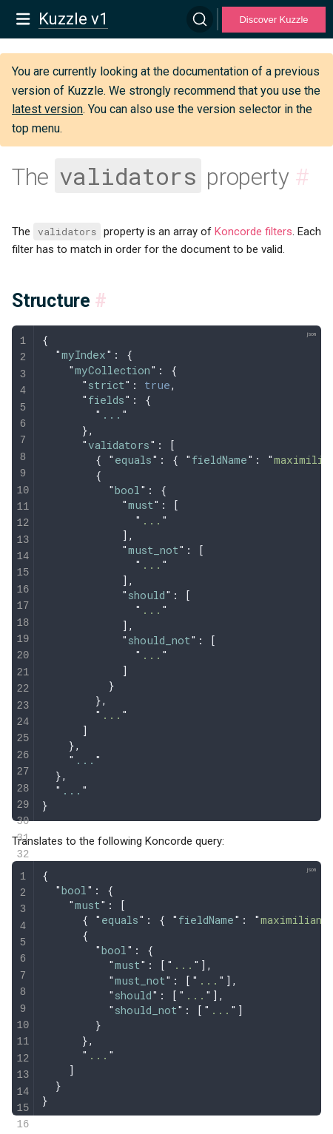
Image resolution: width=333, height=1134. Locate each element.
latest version (47, 109)
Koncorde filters (253, 231)
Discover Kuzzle (273, 19)
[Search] (199, 19)
